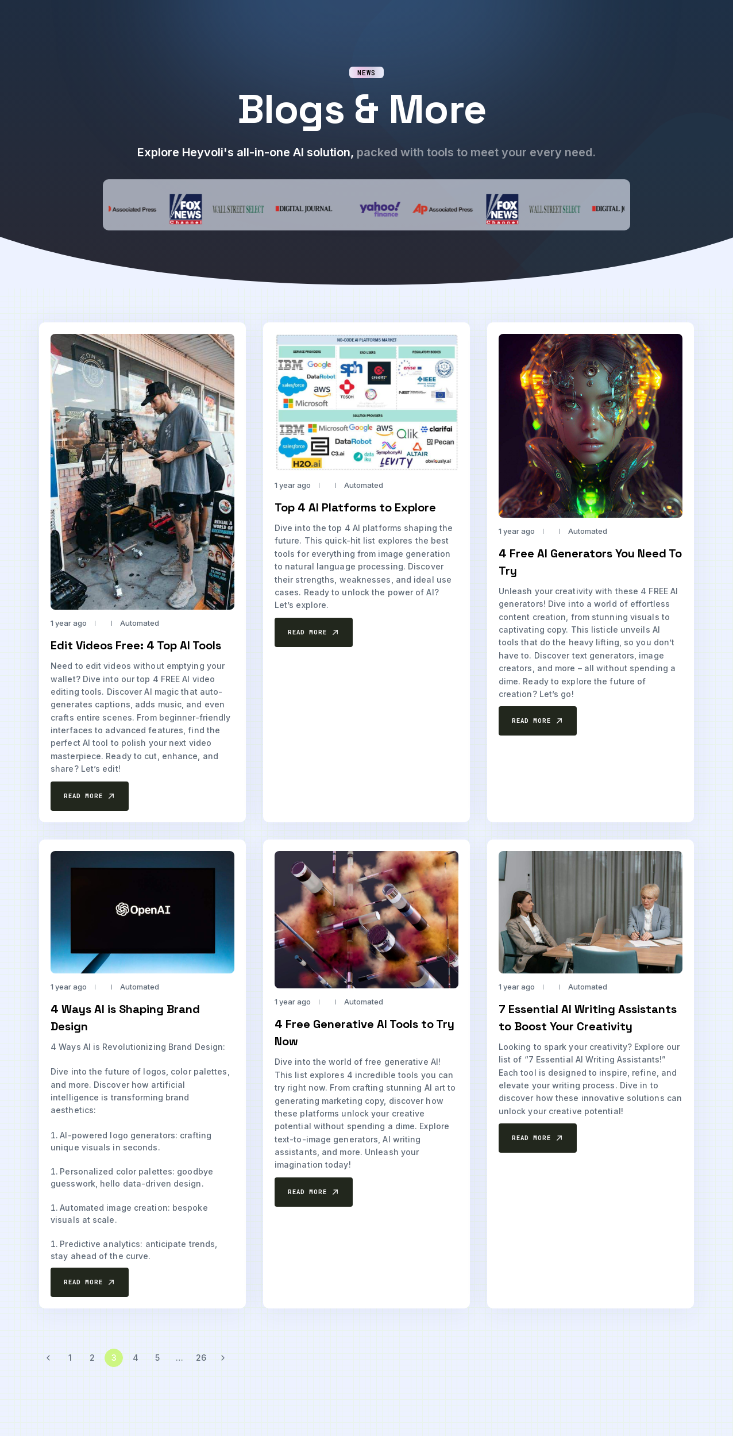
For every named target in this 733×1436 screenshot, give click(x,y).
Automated (139, 623)
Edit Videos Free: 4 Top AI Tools (136, 645)
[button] (90, 796)
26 (201, 1357)
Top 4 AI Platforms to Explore (355, 507)
